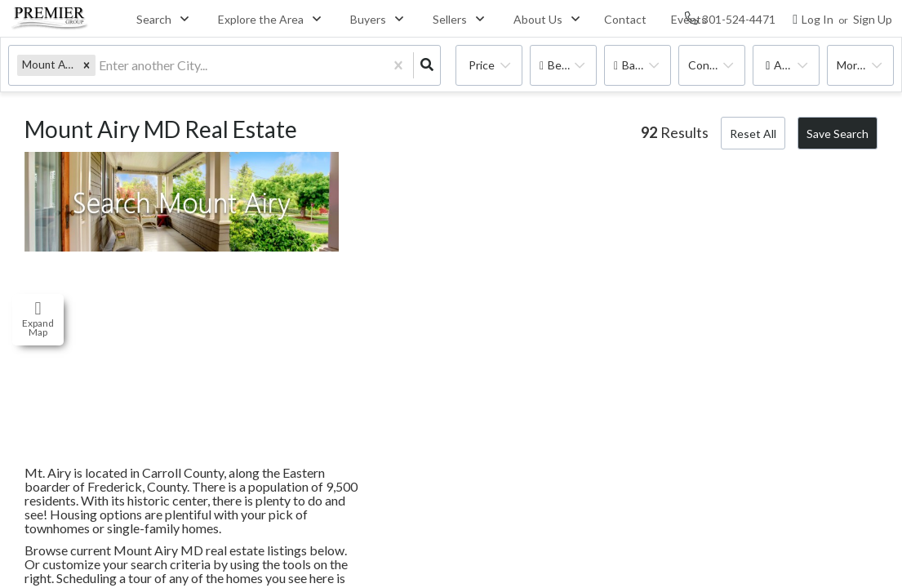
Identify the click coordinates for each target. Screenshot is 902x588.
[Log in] (813, 18)
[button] (87, 65)
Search (153, 19)
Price (482, 65)
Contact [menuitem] (625, 19)
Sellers (450, 19)
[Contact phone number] (738, 18)
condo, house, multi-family (716, 65)
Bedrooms (572, 65)
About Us (537, 19)
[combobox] (100, 65)
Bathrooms (646, 65)
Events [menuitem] (689, 19)
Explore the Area (261, 19)
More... (854, 65)
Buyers (368, 19)
